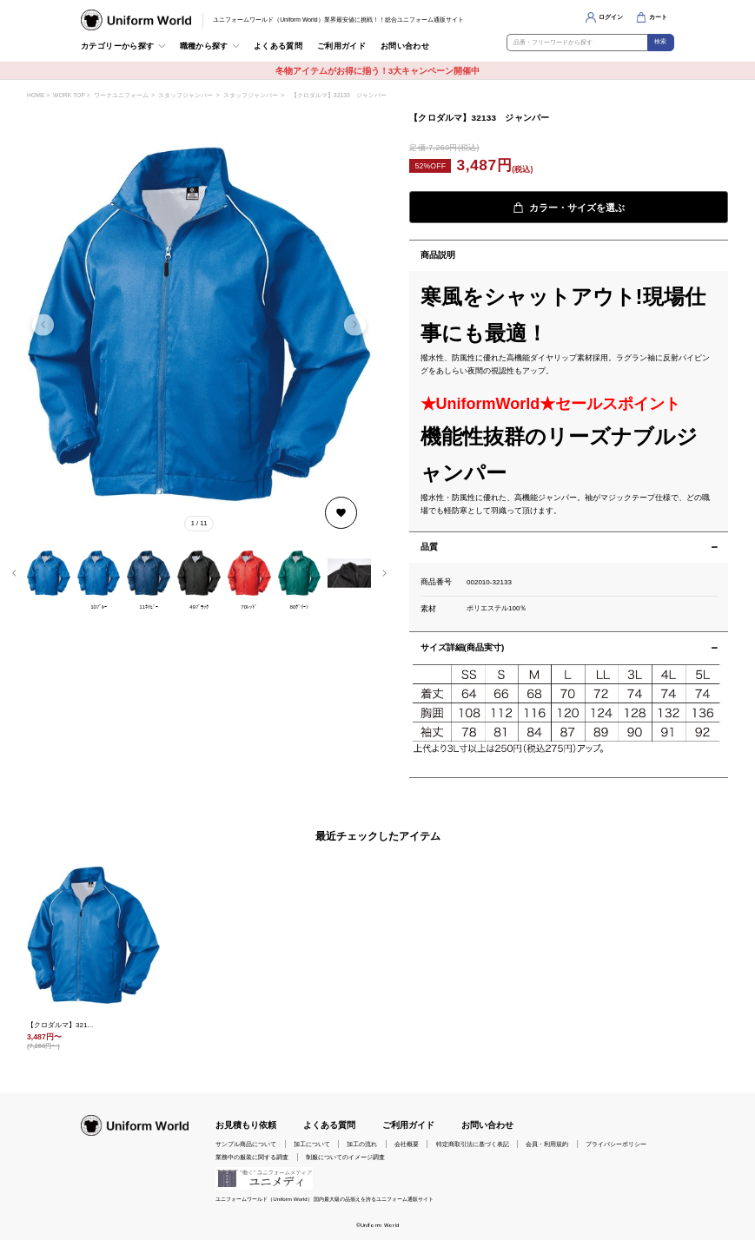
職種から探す (204, 46)
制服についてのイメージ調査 (345, 1157)
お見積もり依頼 (245, 1125)
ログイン (611, 17)
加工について (312, 1144)
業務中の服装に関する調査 (251, 1157)
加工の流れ (362, 1144)
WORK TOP (69, 95)
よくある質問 (278, 46)
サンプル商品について (245, 1144)
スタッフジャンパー (185, 95)
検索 (660, 41)
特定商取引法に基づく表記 (472, 1144)
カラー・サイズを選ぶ (569, 207)
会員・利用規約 (547, 1144)
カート (658, 17)
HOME (35, 95)
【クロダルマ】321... (60, 1025)
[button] (355, 324)
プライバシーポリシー (616, 1144)
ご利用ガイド (341, 46)
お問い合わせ (405, 46)
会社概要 (406, 1144)
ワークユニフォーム (121, 95)
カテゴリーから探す (117, 46)
